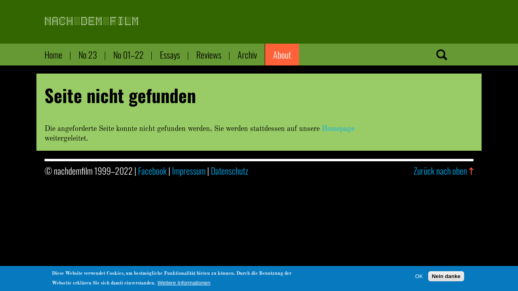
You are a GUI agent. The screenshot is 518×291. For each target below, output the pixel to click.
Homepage (338, 129)
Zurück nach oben (440, 170)
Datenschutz (229, 170)
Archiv (247, 54)
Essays (170, 54)
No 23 (88, 54)
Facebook (152, 170)
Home (53, 54)
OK (419, 277)
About (282, 54)
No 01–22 (128, 54)
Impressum (189, 170)
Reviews (208, 54)
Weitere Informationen (183, 284)
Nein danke (446, 277)
